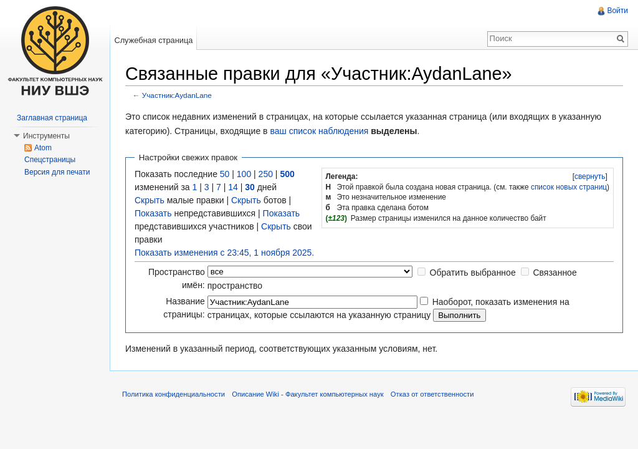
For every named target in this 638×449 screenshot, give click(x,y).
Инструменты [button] (46, 136)
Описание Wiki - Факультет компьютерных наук (307, 394)
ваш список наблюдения (319, 131)
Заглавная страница (52, 117)
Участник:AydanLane (177, 95)
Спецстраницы (49, 159)
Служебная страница (153, 40)
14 (233, 187)
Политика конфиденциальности (173, 394)
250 (266, 174)
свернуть (590, 176)
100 (244, 174)
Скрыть (149, 200)
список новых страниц (569, 187)
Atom (43, 147)
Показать (153, 213)
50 (225, 174)
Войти (617, 10)
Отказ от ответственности (432, 394)
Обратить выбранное (473, 273)
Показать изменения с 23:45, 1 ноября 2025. (224, 253)
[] (589, 176)
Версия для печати (57, 172)
